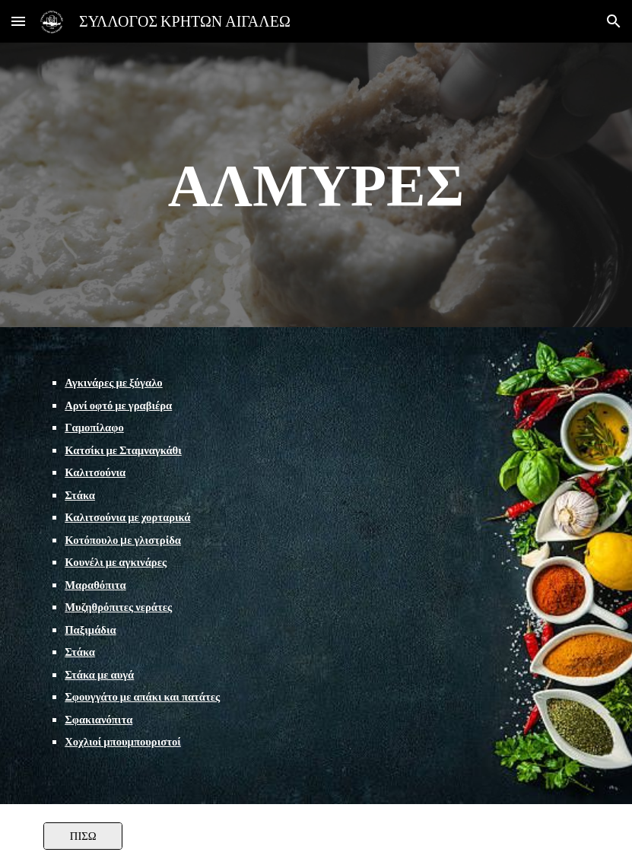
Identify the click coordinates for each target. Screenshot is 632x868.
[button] (18, 21)
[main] (316, 185)
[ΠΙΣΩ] (83, 836)
